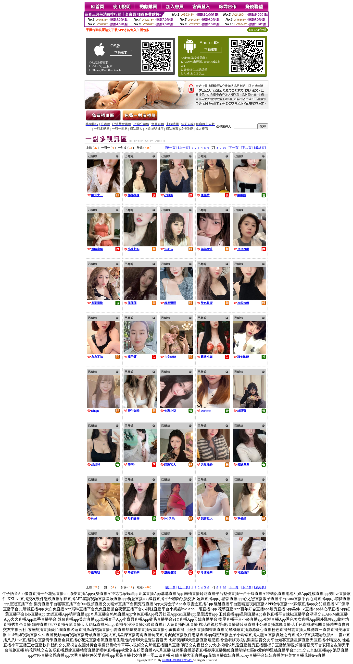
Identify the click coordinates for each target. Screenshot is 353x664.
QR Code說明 (257, 30)
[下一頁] (234, 147)
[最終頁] (260, 147)
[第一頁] (171, 147)
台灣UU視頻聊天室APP (177, 660)
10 (224, 147)
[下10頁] (247, 147)
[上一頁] (184, 147)
